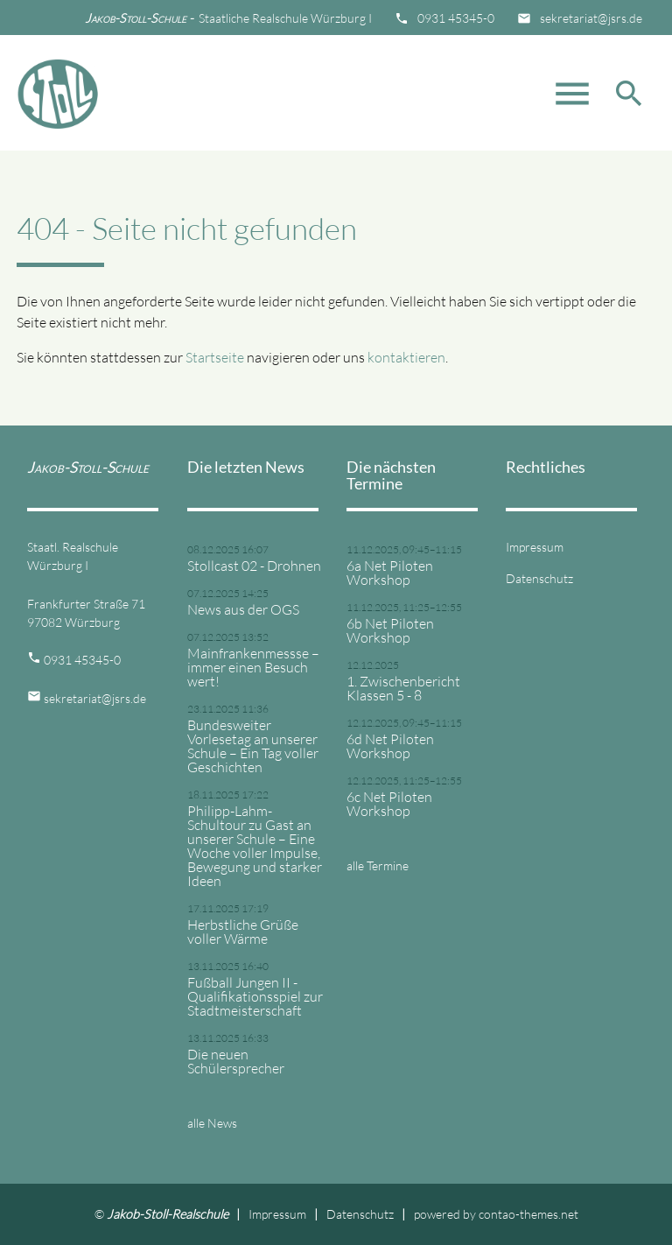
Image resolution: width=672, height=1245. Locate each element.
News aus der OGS (243, 609)
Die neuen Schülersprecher (235, 1061)
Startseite (215, 357)
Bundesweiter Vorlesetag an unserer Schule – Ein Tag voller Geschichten (252, 746)
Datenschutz (539, 578)
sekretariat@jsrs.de (591, 18)
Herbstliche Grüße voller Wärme (242, 932)
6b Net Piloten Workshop (390, 630)
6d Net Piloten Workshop (390, 746)
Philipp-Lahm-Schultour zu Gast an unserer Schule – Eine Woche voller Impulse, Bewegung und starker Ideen (254, 846)
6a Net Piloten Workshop (389, 573)
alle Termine (377, 865)
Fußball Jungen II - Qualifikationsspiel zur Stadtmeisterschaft (255, 996)
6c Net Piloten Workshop (389, 804)
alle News (212, 1122)
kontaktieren (406, 357)
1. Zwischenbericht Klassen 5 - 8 (403, 688)
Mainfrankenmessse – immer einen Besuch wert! (253, 667)
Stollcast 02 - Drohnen (254, 566)
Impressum (535, 546)
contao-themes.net (528, 1213)
